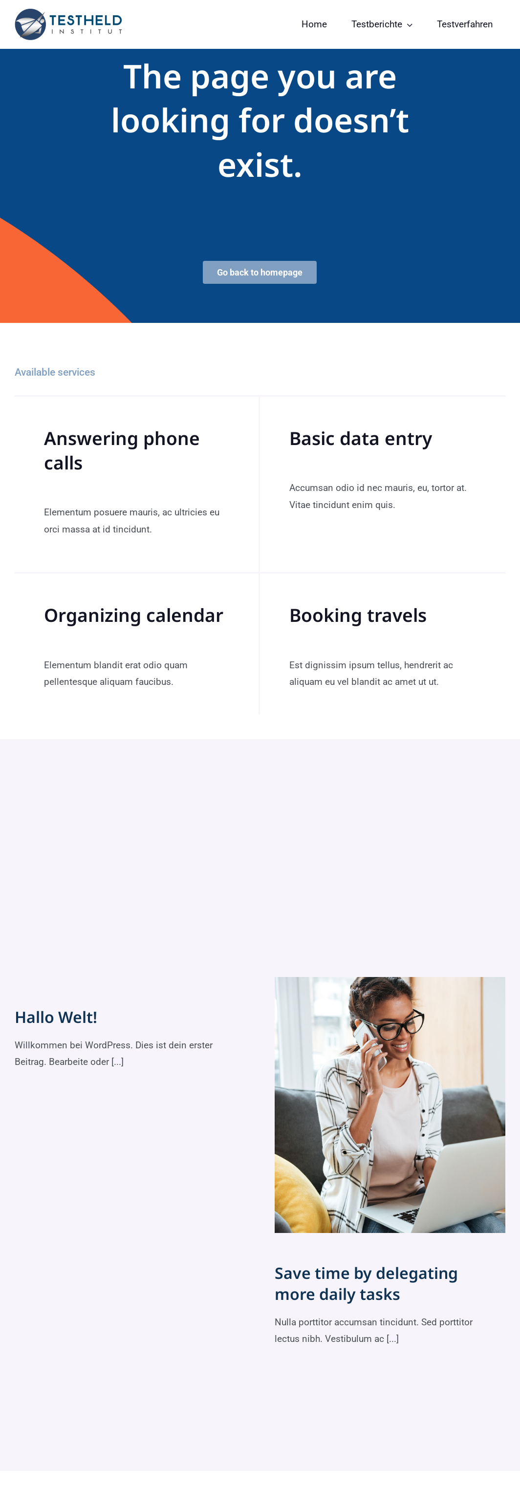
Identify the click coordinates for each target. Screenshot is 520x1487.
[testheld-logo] (68, 13)
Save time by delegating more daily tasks (366, 1283)
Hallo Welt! (56, 1016)
